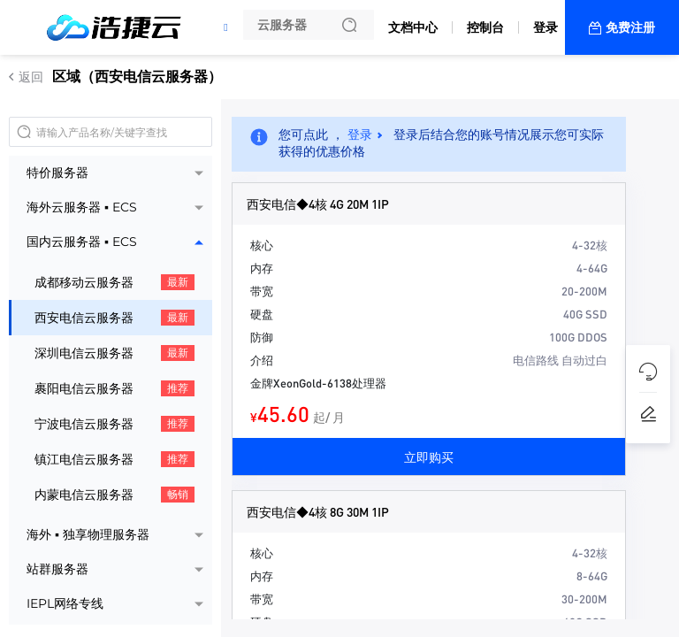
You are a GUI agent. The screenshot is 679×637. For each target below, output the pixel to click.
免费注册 (630, 27)
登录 (545, 27)
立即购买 (429, 456)
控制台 (485, 27)
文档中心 (413, 27)
